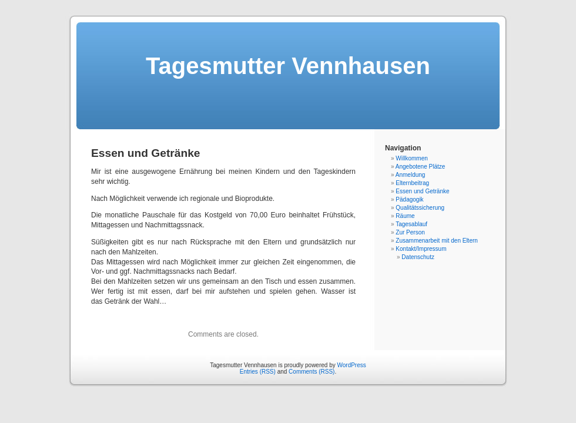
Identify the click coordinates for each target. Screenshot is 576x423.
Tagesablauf (411, 224)
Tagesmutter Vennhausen (288, 66)
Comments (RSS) (311, 371)
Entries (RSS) (258, 371)
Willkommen (411, 158)
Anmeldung (411, 175)
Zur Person (410, 232)
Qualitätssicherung (420, 207)
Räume (405, 216)
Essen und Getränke (422, 191)
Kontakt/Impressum (421, 249)
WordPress (351, 365)
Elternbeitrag (412, 183)
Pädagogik (409, 199)
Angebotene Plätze (421, 166)
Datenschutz (417, 257)
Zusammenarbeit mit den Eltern (437, 240)
